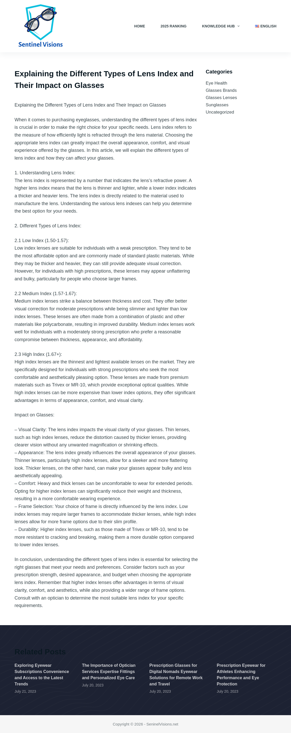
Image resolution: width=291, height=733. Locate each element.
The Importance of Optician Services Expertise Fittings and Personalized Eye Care (108, 671)
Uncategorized (220, 112)
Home (139, 26)
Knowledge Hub (222, 26)
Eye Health (216, 83)
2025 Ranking (173, 26)
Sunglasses (217, 104)
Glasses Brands (221, 90)
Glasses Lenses (221, 97)
